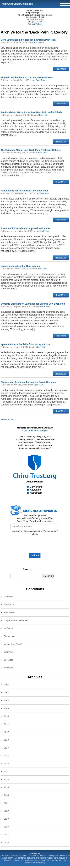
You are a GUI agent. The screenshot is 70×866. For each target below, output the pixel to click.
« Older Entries (7, 419)
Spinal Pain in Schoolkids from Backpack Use (25, 344)
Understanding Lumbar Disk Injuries (20, 266)
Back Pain (38, 42)
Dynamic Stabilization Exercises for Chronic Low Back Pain (33, 303)
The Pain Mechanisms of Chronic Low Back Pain (27, 77)
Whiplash (8, 628)
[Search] (26, 576)
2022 (6, 811)
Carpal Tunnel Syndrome (15, 620)
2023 (6, 819)
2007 (6, 692)
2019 (6, 787)
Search (27, 569)
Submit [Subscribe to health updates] (35, 555)
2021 (6, 803)
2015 (6, 755)
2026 (6, 842)
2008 (6, 700)
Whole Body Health (13, 644)
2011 (6, 724)
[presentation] (34, 545)
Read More (60, 69)
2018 (6, 779)
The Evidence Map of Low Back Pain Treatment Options (30, 150)
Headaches (9, 612)
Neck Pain (9, 604)
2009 (6, 708)
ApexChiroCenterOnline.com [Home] (17, 4)
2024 (6, 827)
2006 (6, 684)
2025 (6, 834)
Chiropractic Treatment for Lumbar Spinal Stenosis (28, 382)
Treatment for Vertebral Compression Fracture (25, 228)
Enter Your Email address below (35, 521)
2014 (6, 748)
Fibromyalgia (10, 636)
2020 (6, 795)
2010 (6, 716)
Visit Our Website (34, 24)
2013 (6, 740)
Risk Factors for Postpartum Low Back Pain (24, 190)
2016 (6, 763)
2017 (6, 771)
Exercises (8, 660)
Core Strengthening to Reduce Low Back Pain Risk (28, 40)
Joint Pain (8, 652)
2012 (6, 732)
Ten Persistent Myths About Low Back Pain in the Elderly (31, 112)
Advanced (8, 668)
